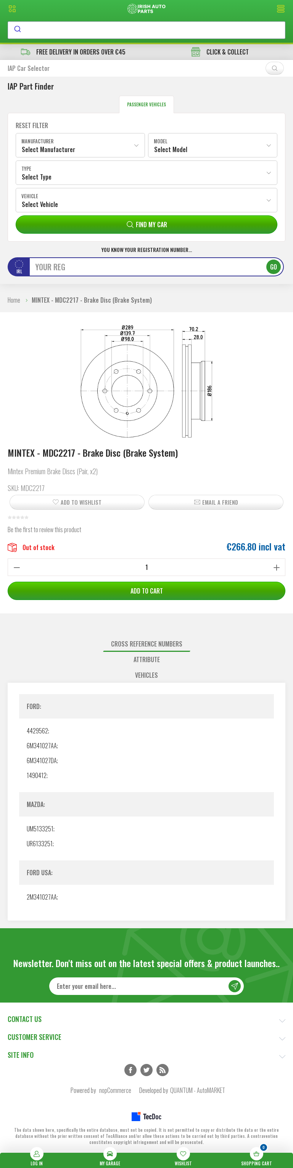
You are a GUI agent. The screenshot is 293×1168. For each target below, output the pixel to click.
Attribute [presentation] (147, 659)
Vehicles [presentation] (146, 675)
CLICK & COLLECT (220, 51)
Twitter (146, 1070)
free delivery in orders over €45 (73, 51)
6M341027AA (42, 745)
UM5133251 (40, 828)
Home (14, 300)
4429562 (37, 730)
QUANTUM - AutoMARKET (197, 1090)
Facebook (130, 1070)
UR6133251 (40, 843)
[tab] (146, 644)
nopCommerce (115, 1090)
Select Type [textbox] (37, 176)
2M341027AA (42, 897)
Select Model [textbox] (170, 149)
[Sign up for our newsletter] (146, 986)
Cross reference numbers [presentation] (146, 643)
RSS (162, 1070)
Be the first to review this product (44, 529)
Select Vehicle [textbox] (40, 204)
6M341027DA (42, 760)
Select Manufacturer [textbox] (48, 149)
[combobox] (146, 30)
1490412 (37, 775)
